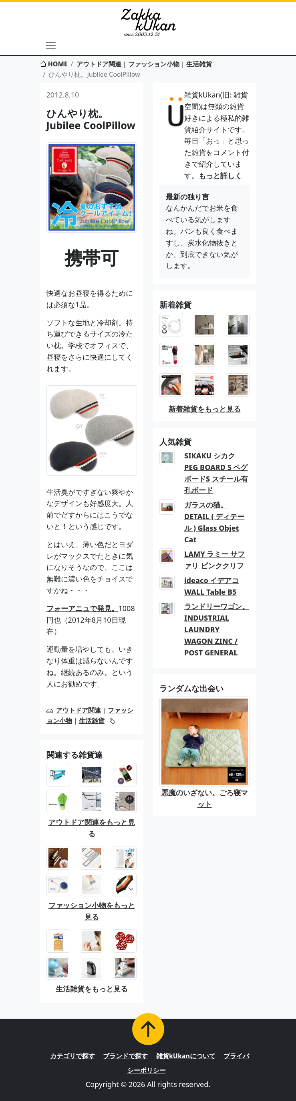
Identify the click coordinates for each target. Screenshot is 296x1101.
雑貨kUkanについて (185, 1055)
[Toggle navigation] (51, 46)
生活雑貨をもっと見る (92, 988)
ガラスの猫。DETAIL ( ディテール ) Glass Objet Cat (214, 522)
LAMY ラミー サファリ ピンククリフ (214, 559)
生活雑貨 (199, 64)
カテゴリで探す (72, 1055)
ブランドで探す (125, 1055)
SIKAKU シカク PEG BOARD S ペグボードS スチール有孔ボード (216, 473)
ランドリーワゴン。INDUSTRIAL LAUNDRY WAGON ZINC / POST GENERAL (216, 629)
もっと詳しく (220, 175)
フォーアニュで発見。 (82, 608)
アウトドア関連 (99, 64)
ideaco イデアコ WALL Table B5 (211, 586)
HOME (54, 64)
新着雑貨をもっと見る (205, 409)
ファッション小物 (153, 64)
